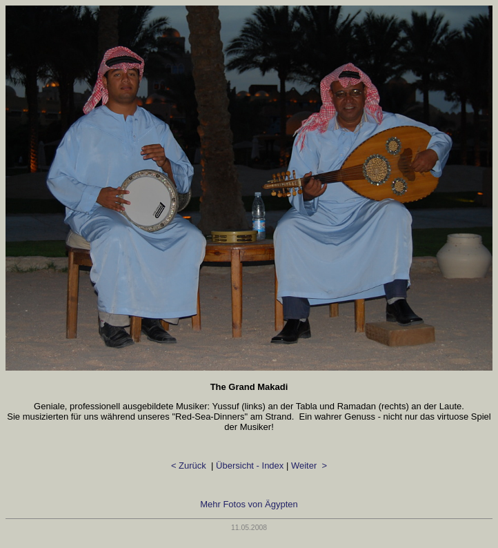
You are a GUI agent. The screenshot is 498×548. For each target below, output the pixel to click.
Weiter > (309, 465)
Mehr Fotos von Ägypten (249, 504)
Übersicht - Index (249, 465)
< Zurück (190, 465)
